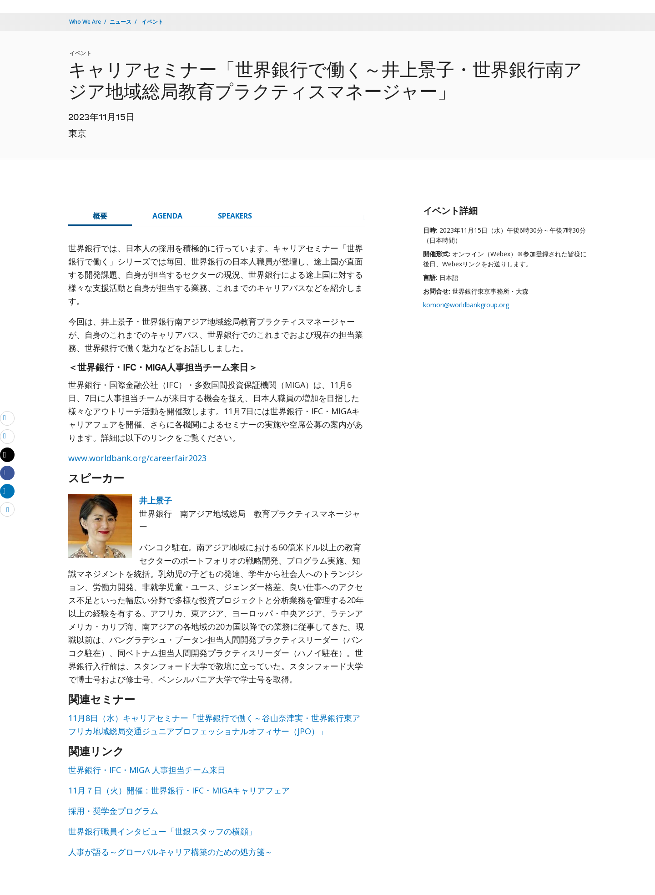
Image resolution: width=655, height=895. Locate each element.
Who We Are (85, 21)
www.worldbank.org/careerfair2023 (137, 458)
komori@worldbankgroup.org (466, 304)
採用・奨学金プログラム (113, 810)
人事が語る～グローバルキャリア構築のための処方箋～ (170, 851)
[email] (7, 418)
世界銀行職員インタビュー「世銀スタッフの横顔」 (162, 831)
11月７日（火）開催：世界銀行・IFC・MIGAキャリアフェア (179, 790)
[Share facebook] (7, 472)
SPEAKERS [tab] (235, 216)
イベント (151, 21)
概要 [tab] (100, 216)
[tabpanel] (216, 554)
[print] (7, 436)
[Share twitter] (7, 455)
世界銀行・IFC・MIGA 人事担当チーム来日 (147, 769)
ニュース (120, 21)
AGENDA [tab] (167, 216)
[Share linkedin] (7, 491)
